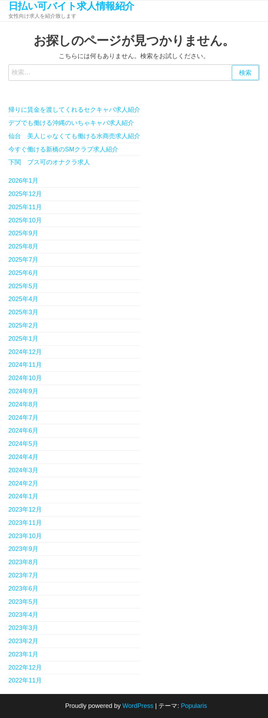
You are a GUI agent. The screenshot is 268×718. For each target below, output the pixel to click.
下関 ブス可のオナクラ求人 (49, 162)
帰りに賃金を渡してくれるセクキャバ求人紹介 (74, 109)
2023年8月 (23, 562)
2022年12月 (25, 667)
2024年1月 (23, 496)
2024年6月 (23, 430)
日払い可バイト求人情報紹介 (71, 6)
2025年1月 (23, 338)
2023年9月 (23, 548)
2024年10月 (25, 377)
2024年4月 (23, 456)
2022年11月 (25, 680)
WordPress (138, 705)
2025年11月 (25, 207)
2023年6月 (23, 588)
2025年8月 (23, 246)
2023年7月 (23, 575)
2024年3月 (23, 470)
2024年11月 (25, 364)
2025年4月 (23, 298)
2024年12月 (25, 351)
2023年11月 (25, 522)
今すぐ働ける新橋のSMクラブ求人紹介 (63, 149)
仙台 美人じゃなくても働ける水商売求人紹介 (74, 136)
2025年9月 (23, 233)
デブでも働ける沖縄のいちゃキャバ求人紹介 (71, 122)
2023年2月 (23, 641)
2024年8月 (23, 404)
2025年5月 (23, 286)
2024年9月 (23, 391)
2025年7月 (23, 259)
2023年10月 (25, 535)
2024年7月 (23, 417)
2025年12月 (25, 193)
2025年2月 (23, 325)
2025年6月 (23, 272)
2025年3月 (23, 312)
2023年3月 (23, 627)
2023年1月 (23, 654)
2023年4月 (23, 614)
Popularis (194, 705)
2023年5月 (23, 601)
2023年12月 (25, 509)
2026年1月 (23, 180)
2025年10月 (25, 220)
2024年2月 (23, 483)
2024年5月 (23, 443)
